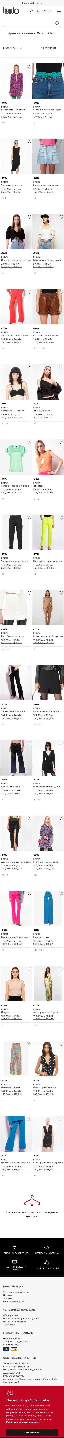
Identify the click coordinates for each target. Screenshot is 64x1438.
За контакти (9, 1324)
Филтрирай (12, 48)
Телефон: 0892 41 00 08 (16, 1363)
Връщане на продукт (14, 1301)
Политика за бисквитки (14, 1321)
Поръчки (7, 1295)
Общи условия (10, 1315)
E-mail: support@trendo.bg (16, 1366)
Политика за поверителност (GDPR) (21, 1318)
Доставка (7, 1298)
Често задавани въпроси (16, 1292)
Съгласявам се (31, 1432)
